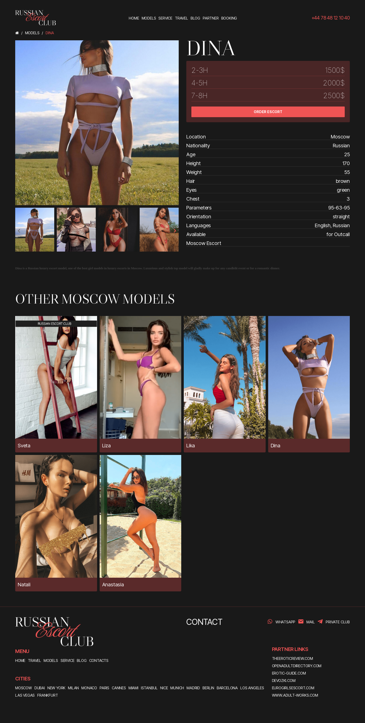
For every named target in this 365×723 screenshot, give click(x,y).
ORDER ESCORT (268, 112)
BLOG (81, 660)
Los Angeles (252, 687)
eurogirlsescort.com (293, 687)
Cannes (119, 687)
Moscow (23, 687)
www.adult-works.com (295, 695)
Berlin (208, 687)
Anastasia (113, 584)
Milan (73, 687)
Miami (133, 687)
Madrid (193, 687)
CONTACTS (98, 660)
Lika (190, 446)
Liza (106, 446)
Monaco (89, 687)
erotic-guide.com (289, 673)
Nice (164, 687)
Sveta (24, 446)
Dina (275, 446)
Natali (24, 584)
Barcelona (227, 687)
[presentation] (19, 231)
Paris (104, 687)
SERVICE (68, 660)
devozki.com (284, 680)
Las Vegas (25, 695)
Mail (310, 622)
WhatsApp (285, 622)
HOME (20, 660)
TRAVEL (34, 660)
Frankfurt (47, 695)
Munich (177, 687)
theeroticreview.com (292, 658)
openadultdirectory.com (297, 665)
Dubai (39, 687)
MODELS (51, 660)
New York (56, 687)
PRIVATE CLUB (338, 622)
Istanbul (149, 687)
